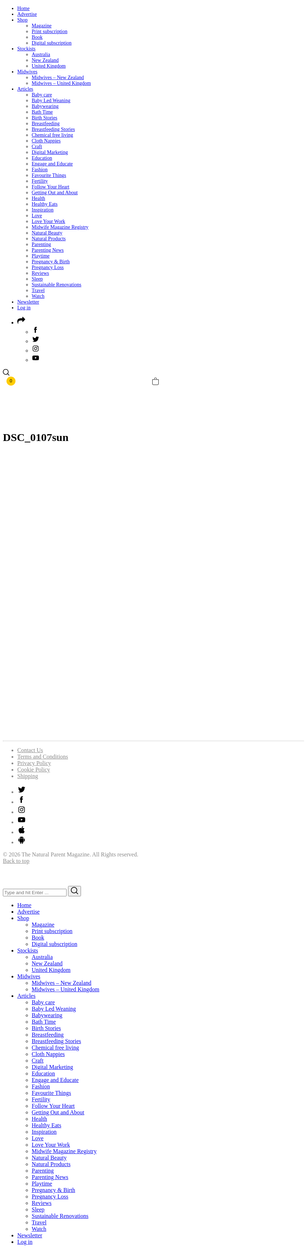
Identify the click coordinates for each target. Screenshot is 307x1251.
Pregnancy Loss (48, 267)
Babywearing (45, 106)
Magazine (41, 25)
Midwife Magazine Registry (60, 227)
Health (38, 198)
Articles (25, 89)
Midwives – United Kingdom (61, 83)
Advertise (27, 14)
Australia (41, 54)
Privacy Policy (34, 763)
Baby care (42, 94)
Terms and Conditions (42, 757)
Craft (37, 146)
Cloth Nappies (46, 141)
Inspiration (43, 210)
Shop (22, 20)
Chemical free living (52, 135)
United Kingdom (49, 66)
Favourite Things (49, 175)
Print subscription (49, 31)
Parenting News (48, 250)
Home (23, 8)
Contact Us (30, 750)
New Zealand (45, 60)
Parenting (41, 244)
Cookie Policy (33, 769)
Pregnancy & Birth (51, 261)
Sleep (37, 279)
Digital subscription (52, 43)
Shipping (27, 776)
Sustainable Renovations (56, 284)
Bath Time (42, 112)
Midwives (27, 71)
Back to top (16, 861)
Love (37, 215)
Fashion (40, 169)
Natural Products (49, 238)
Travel (38, 290)
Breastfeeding (46, 123)
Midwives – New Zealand (58, 77)
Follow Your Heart (50, 187)
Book (37, 37)
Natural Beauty (47, 233)
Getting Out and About (55, 192)
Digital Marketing (50, 152)
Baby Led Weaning (51, 100)
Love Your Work (48, 221)
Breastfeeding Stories (53, 129)
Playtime (41, 256)
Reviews (40, 273)
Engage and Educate (52, 164)
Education (42, 158)
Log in (24, 307)
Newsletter (28, 302)
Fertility (40, 181)
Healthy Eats (45, 204)
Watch (38, 296)
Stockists (26, 48)
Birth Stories (44, 117)
